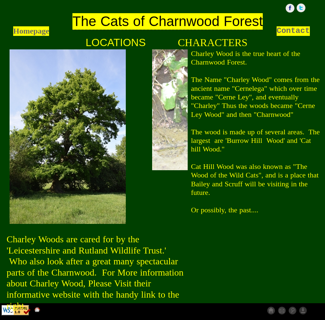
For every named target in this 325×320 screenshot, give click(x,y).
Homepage (31, 31)
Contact (293, 30)
